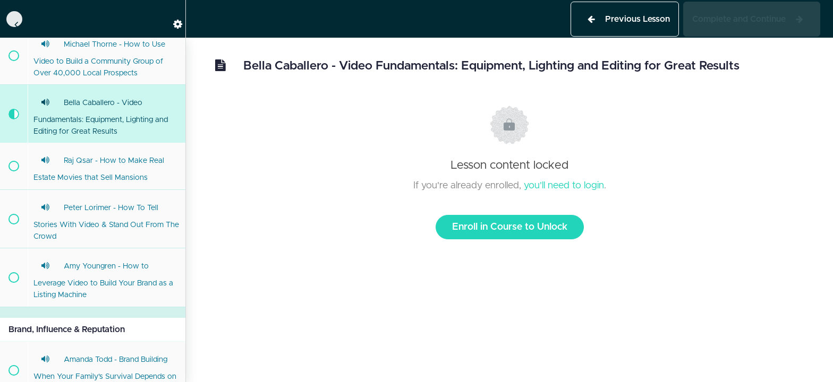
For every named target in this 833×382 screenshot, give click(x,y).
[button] (13, 19)
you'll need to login (564, 185)
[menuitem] (172, 19)
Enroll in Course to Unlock (509, 227)
